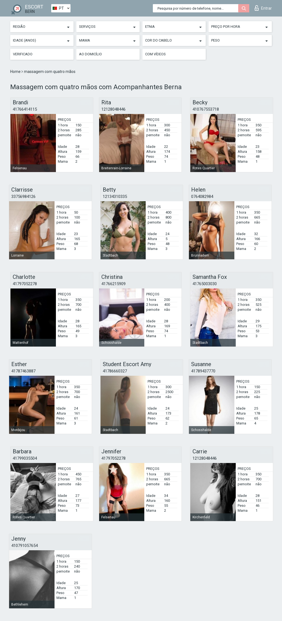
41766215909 (113, 283)
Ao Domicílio (90, 54)
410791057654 (24, 545)
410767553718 (205, 109)
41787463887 (23, 371)
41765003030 (204, 283)
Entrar (263, 8)
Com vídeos (155, 54)
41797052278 (25, 283)
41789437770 (203, 371)
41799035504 (25, 458)
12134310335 (115, 196)
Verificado (22, 54)
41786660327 (115, 371)
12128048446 (113, 109)
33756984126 (23, 196)
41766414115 (25, 109)
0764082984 (202, 196)
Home (15, 71)
